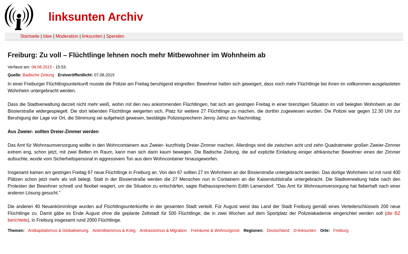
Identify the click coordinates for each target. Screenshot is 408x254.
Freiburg (340, 230)
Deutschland (278, 230)
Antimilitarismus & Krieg (113, 230)
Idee (47, 36)
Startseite (29, 36)
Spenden (115, 36)
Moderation (67, 36)
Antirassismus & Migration (163, 230)
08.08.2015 (41, 67)
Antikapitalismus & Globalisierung (58, 230)
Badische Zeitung (38, 75)
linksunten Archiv (95, 17)
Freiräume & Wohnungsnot (215, 230)
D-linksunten (305, 230)
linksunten (92, 36)
